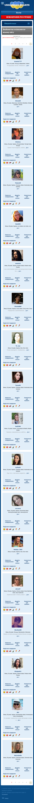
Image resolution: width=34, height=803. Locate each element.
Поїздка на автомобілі (10, 81)
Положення (5, 794)
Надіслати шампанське (13, 81)
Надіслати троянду (19, 81)
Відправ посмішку (4, 81)
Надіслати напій (16, 81)
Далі (27, 65)
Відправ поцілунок (7, 81)
